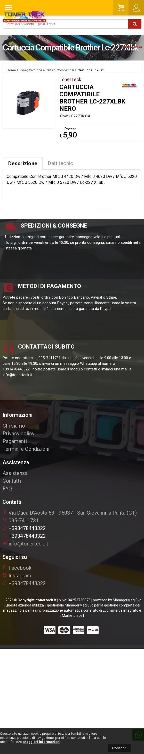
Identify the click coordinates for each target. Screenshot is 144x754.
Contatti (12, 481)
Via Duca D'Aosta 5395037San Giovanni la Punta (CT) (70, 513)
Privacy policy (18, 433)
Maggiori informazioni (41, 742)
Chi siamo (14, 426)
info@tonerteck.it (25, 544)
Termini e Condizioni (26, 449)
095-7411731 (24, 520)
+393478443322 (24, 528)
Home (11, 70)
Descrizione (22, 163)
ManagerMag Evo (127, 600)
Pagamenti (15, 441)
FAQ (7, 489)
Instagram (17, 576)
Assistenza (15, 473)
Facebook (17, 568)
